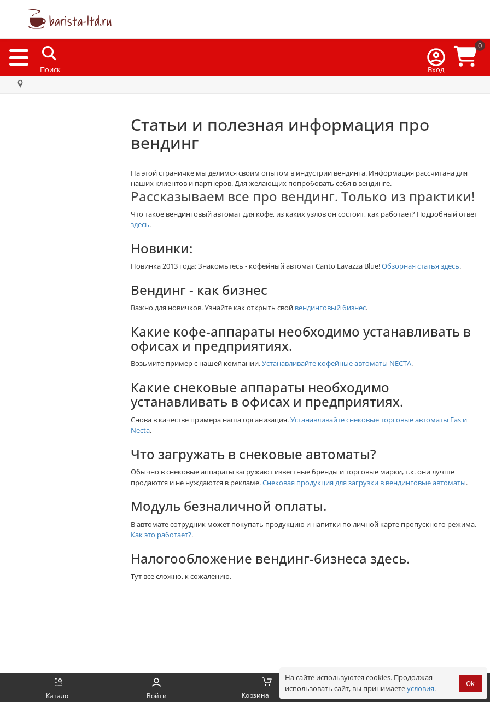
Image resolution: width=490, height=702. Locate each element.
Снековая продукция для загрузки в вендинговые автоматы (364, 483)
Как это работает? (161, 534)
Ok (470, 684)
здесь (140, 224)
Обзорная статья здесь (420, 266)
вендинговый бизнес (330, 307)
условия (420, 688)
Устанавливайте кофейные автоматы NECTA (336, 363)
